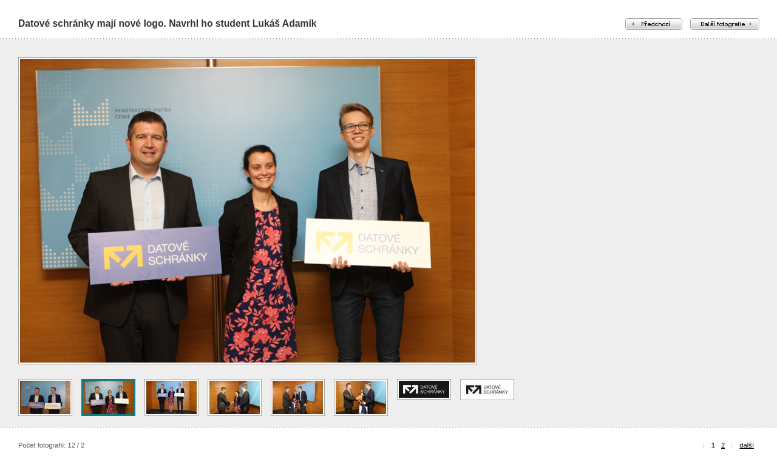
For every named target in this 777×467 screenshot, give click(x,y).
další (746, 445)
